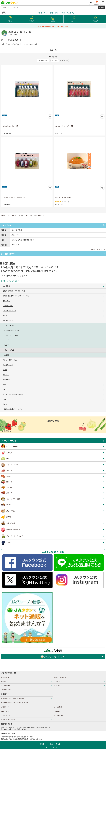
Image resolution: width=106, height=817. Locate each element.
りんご (62, 13)
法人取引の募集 (58, 715)
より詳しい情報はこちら (98, 249)
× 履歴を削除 (6, 431)
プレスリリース (5, 715)
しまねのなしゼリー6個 (10, 126)
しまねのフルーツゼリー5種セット (14, 197)
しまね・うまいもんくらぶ (14, 215)
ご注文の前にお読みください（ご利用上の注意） (15, 703)
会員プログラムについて (8, 719)
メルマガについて (8, 253)
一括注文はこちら (6, 690)
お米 (56, 13)
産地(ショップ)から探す (61, 677)
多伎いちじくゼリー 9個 (63, 197)
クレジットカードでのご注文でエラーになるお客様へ (53, 26)
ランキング (57, 681)
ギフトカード (58, 685)
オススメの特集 (5, 685)
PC (64, 744)
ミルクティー (71, 13)
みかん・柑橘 (48, 13)
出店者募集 (57, 711)
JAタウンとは (5, 677)
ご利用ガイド (5, 707)
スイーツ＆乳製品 (28, 215)
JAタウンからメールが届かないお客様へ (12, 698)
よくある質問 (58, 707)
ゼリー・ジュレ (39, 215)
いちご (39, 13)
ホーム (3, 215)
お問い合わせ (5, 711)
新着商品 (3, 681)
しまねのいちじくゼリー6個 (64, 126)
